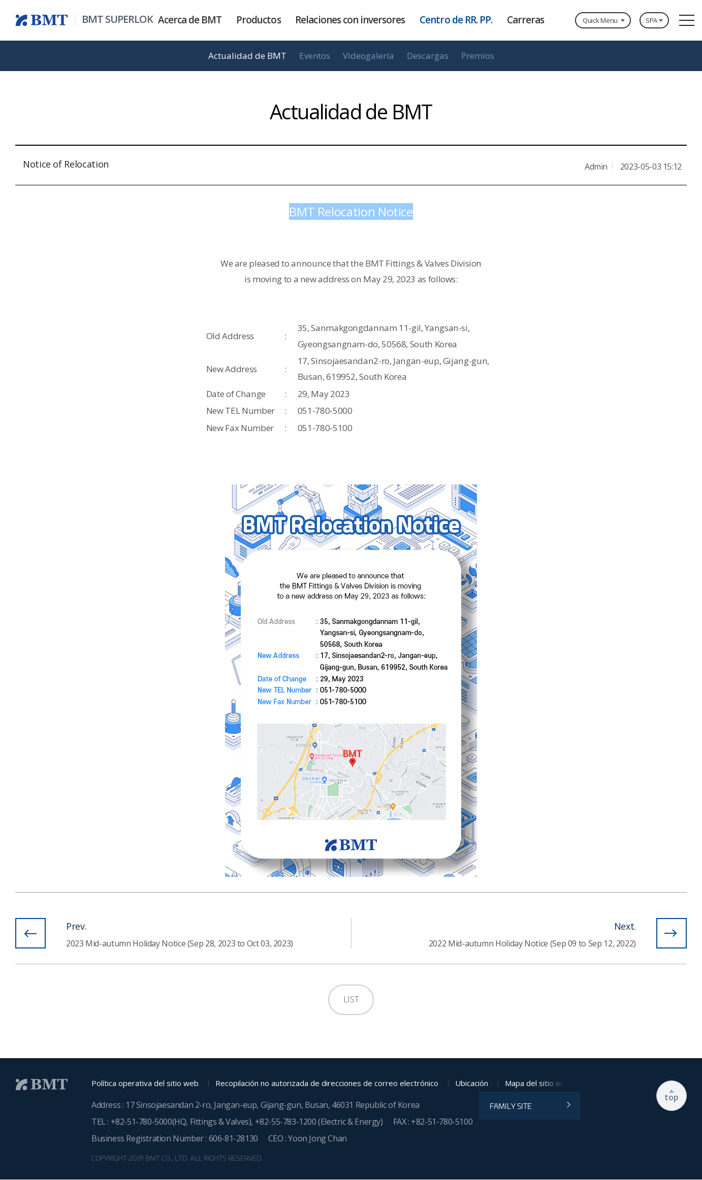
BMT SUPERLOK (117, 19)
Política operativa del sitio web (145, 1083)
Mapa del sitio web (538, 1083)
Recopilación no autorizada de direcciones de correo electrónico (326, 1083)
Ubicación (471, 1083)
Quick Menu (600, 20)
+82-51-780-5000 (141, 1121)
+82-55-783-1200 (286, 1121)
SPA (651, 20)
